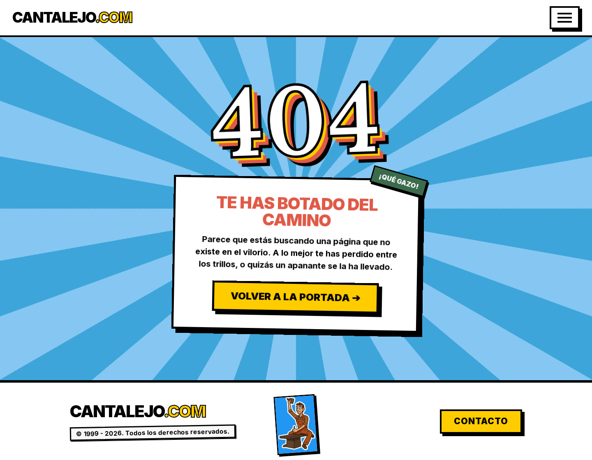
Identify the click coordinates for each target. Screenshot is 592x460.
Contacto (481, 421)
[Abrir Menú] (565, 17)
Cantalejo (72, 17)
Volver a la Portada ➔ (295, 297)
